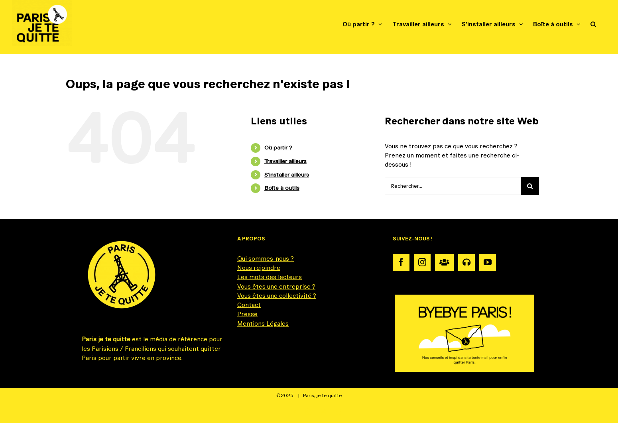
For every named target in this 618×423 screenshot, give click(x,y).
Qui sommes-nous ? (265, 258)
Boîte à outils (281, 188)
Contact (249, 304)
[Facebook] (401, 262)
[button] (593, 24)
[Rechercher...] (453, 186)
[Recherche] (530, 186)
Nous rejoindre (258, 267)
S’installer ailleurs (286, 174)
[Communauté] (444, 262)
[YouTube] (487, 262)
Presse (247, 314)
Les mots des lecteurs (269, 276)
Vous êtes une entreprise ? (276, 286)
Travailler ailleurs (285, 161)
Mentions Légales (263, 323)
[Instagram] (422, 262)
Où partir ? (278, 147)
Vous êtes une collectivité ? (276, 295)
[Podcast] (466, 262)
